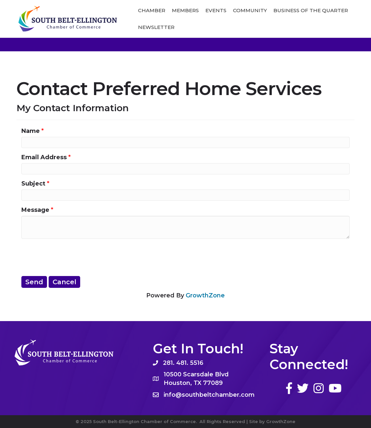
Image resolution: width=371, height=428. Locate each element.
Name (30, 131)
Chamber (151, 10)
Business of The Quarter (310, 10)
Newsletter (156, 27)
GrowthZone (205, 295)
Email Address (44, 157)
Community (250, 10)
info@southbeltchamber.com (209, 394)
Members (185, 10)
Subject (33, 183)
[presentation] (71, 256)
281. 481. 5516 (183, 362)
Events (215, 10)
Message (35, 210)
